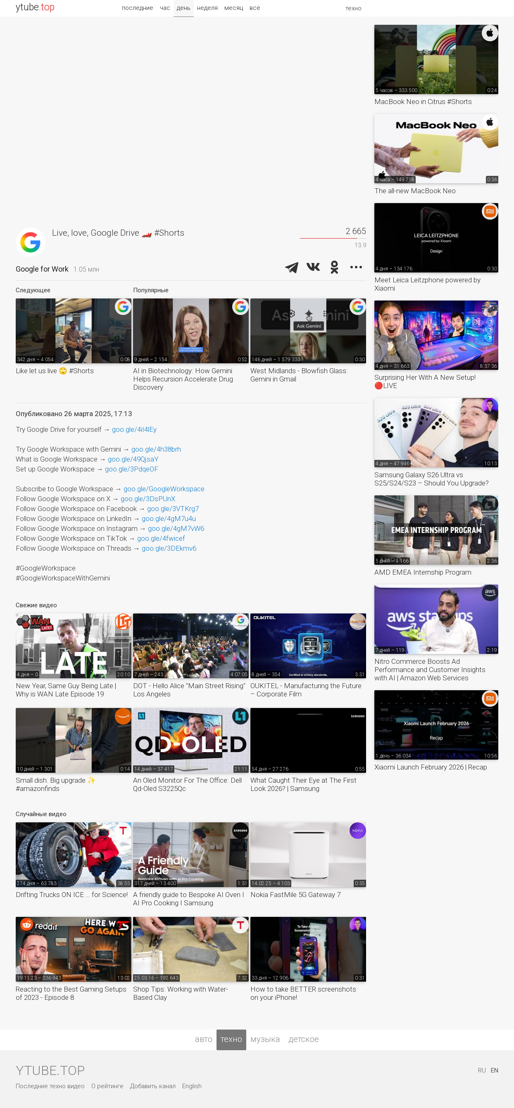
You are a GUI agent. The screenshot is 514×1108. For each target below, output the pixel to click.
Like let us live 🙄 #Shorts (55, 371)
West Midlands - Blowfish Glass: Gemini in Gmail (299, 375)
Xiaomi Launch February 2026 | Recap (430, 767)
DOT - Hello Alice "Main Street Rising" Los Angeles (189, 690)
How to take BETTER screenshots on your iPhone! (303, 993)
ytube (35, 7)
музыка (265, 1039)
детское (303, 1039)
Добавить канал (153, 1086)
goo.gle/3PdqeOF (131, 469)
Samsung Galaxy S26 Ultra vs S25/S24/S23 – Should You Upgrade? (431, 479)
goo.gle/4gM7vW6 (176, 528)
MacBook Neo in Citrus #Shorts (423, 101)
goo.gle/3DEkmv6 (169, 548)
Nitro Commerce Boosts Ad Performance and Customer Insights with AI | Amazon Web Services (429, 669)
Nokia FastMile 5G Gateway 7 (295, 894)
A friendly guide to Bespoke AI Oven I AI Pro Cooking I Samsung (188, 898)
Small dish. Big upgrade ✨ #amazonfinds (56, 784)
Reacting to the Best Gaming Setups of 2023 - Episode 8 (71, 993)
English (192, 1086)
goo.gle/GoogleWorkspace (164, 489)
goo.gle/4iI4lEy (134, 429)
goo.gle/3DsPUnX (148, 499)
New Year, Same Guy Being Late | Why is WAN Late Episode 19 (66, 690)
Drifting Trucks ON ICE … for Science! (72, 894)
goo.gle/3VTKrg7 (173, 508)
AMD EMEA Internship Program (422, 572)
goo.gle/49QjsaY (133, 459)
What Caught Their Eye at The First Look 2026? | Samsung (303, 784)
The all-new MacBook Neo (415, 191)
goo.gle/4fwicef (161, 538)
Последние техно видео (50, 1086)
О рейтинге (107, 1086)
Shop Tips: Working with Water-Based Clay (180, 993)
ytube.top (50, 1070)
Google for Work (42, 269)
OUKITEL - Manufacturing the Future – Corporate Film (306, 690)
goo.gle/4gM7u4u (169, 518)
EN (494, 1070)
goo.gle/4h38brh (156, 449)
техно (231, 1039)
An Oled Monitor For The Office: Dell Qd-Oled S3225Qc (187, 784)
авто (203, 1039)
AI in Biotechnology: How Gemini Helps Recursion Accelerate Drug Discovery (183, 379)
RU (482, 1070)
